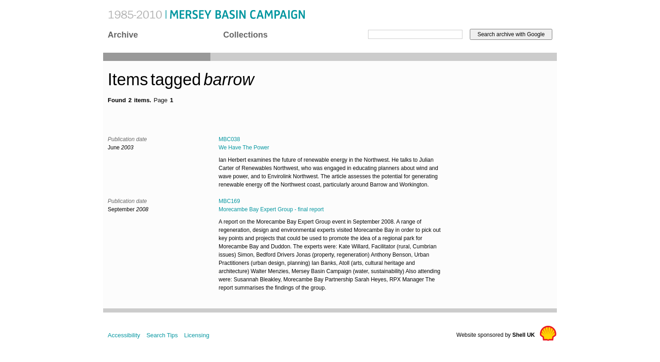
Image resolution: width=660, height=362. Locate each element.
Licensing (196, 335)
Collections (245, 34)
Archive (123, 34)
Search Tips (162, 335)
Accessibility (124, 335)
